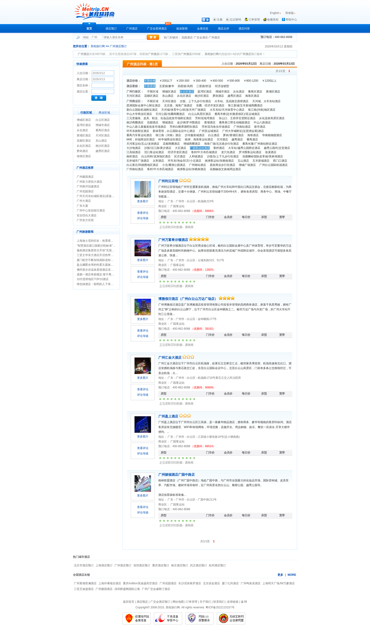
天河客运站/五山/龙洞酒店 (142, 143)
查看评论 (142, 213)
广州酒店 (132, 28)
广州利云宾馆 (168, 181)
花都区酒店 (84, 140)
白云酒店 (213, 135)
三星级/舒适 (203, 86)
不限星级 (150, 86)
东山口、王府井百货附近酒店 (237, 118)
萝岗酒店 (82, 151)
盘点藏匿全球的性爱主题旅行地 (96, 264)
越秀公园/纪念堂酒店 (277, 148)
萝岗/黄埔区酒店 (233, 135)
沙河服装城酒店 (195, 135)
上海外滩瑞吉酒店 (109, 583)
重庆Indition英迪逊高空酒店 (140, 583)
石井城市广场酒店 (137, 160)
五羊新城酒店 (260, 160)
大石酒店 (180, 148)
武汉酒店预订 (198, 565)
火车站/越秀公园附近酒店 (244, 148)
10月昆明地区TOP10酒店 (93, 279)
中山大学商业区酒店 (139, 114)
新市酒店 (259, 126)
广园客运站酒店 (200, 148)
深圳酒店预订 (141, 565)
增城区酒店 (84, 120)
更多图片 (142, 201)
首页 (89, 28)
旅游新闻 (182, 28)
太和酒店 (158, 160)
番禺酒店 (252, 139)
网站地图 (178, 601)
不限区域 (152, 91)
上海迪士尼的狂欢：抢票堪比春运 (98, 240)
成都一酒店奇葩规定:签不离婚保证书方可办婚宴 (107, 274)
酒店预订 (111, 28)
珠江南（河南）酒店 (168, 135)
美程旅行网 (98, 46)
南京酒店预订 (179, 565)
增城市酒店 (103, 125)
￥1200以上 (269, 80)
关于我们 (205, 601)
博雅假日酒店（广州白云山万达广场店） (188, 299)
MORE (292, 574)
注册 (220, 19)
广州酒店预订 (118, 46)
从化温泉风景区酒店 (272, 118)
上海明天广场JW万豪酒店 (278, 583)
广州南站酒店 (242, 126)
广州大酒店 (84, 200)
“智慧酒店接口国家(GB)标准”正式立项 (100, 245)
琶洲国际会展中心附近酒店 (143, 105)
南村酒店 (132, 156)
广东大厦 (82, 205)
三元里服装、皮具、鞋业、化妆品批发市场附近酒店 (159, 118)
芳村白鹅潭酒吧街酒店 (184, 126)
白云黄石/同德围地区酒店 (142, 165)
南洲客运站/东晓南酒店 (219, 160)
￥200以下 (165, 80)
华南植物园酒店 (272, 135)
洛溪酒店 (270, 152)
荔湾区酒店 (84, 125)
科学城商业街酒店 (169, 139)
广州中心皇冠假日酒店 (91, 210)
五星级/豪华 (166, 86)
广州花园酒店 (85, 191)
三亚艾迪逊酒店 (84, 589)
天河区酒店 (103, 135)
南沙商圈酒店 (134, 122)
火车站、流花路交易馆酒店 (231, 101)
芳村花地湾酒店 (205, 118)
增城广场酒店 (247, 165)
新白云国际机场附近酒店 (142, 109)
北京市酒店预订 (84, 565)
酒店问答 (244, 28)
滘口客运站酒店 (154, 152)
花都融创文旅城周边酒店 (225, 169)
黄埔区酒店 (84, 135)
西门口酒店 (280, 160)
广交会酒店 (201, 37)
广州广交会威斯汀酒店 (156, 589)
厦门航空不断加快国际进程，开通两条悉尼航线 (106, 260)
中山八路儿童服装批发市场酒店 (146, 126)
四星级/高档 (185, 86)
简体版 (289, 13)
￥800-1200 (251, 80)
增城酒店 (167, 122)
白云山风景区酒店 (199, 114)
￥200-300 (182, 80)
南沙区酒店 (103, 145)
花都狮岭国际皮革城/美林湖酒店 (262, 156)
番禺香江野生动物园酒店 (234, 122)
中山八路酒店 (262, 122)
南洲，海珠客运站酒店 (199, 139)
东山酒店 (101, 140)
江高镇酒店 (133, 152)
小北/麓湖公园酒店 (173, 165)
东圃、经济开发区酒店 (210, 105)
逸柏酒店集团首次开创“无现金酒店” (99, 250)
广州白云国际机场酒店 (273, 165)
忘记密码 (235, 19)
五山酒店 (243, 160)
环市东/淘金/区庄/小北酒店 (184, 160)
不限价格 (150, 80)
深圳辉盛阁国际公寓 (127, 589)
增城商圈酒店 (191, 143)
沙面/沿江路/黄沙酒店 (157, 148)
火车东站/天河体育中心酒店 (227, 109)
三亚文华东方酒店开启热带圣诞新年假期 (102, 255)
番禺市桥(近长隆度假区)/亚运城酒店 (237, 114)
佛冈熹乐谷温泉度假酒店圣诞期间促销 (101, 269)
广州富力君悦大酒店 (89, 181)
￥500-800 (233, 80)
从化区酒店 (84, 145)
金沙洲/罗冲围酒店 (188, 122)
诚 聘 (244, 601)
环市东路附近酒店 (137, 131)
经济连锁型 (222, 86)
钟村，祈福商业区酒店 (140, 139)
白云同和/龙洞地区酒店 (155, 156)
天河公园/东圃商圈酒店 (170, 114)
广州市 (180, 201)
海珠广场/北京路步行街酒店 (221, 143)
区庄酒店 (179, 156)
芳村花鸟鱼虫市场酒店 (216, 126)
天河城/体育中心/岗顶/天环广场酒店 (183, 109)
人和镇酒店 (196, 156)
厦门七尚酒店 (230, 583)
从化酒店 (82, 130)
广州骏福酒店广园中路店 (176, 474)
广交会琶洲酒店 (157, 28)
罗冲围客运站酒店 (250, 152)
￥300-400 (199, 80)
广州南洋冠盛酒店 (88, 186)
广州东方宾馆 (85, 220)
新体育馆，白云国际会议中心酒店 (174, 131)
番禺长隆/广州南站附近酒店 (259, 143)
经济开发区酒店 (178, 152)
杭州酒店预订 (217, 565)
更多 (280, 574)
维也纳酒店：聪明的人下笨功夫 (96, 284)
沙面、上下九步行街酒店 (195, 101)
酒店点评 (223, 28)
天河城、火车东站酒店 (266, 101)
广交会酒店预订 (160, 601)
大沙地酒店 (133, 148)
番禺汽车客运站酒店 (139, 135)
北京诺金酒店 (211, 583)
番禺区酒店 (103, 130)
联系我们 (219, 601)
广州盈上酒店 (168, 416)
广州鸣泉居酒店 (251, 583)
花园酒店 (187, 37)
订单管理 (254, 19)
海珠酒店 (253, 135)
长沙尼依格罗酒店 (189, 583)
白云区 (191, 201)
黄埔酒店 (209, 122)
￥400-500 (216, 80)
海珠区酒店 (84, 156)
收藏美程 (272, 19)
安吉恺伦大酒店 (87, 215)
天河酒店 (222, 139)
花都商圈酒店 (171, 143)
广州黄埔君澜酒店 (85, 583)
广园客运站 (177, 206)
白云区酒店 (103, 120)
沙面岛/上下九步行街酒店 (223, 156)
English (274, 13)
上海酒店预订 (104, 565)
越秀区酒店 (103, 151)
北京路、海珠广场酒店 (178, 105)
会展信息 (202, 28)
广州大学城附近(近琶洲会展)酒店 (243, 131)
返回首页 (128, 601)
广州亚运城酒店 (209, 131)
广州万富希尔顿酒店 (173, 240)
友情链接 (232, 601)
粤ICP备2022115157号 (220, 607)
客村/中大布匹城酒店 (204, 152)
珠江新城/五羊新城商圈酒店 (245, 105)
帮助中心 (291, 19)
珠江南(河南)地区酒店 (261, 109)
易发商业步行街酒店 (222, 165)
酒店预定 (142, 601)
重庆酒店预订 (160, 565)
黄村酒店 (219, 148)
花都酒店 (152, 122)
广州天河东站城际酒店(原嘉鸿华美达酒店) (103, 196)
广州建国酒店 (85, 176)
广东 (171, 201)
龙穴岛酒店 (228, 152)
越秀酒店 (237, 139)
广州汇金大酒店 (170, 357)
